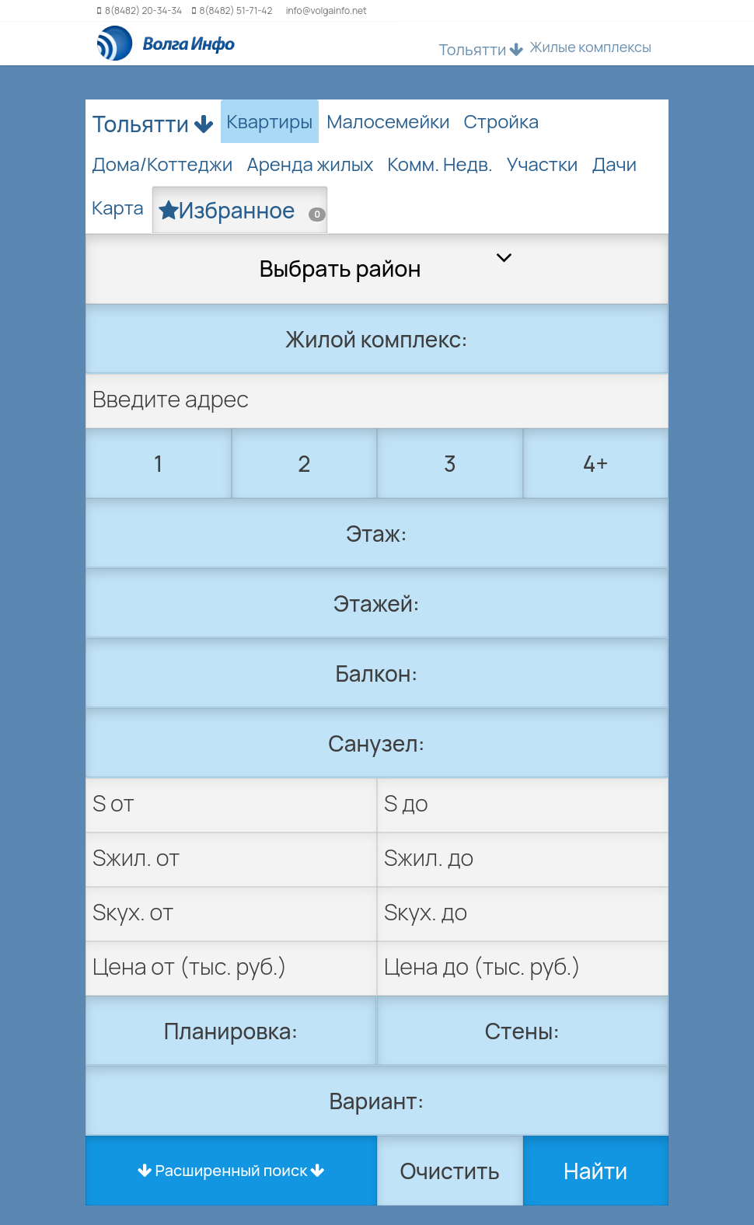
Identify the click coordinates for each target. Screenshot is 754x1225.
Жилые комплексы (590, 46)
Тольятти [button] (481, 49)
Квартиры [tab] (270, 121)
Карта (118, 207)
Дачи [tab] (614, 163)
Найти (595, 1170)
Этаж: (376, 533)
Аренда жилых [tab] (309, 163)
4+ (596, 463)
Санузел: (377, 743)
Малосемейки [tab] (387, 121)
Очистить (450, 1170)
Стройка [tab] (501, 121)
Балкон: (377, 673)
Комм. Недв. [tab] (440, 163)
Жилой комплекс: (376, 339)
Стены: (522, 1030)
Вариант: (377, 1100)
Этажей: (376, 603)
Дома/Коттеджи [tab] (162, 163)
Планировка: (231, 1030)
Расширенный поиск (232, 1170)
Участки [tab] (542, 163)
